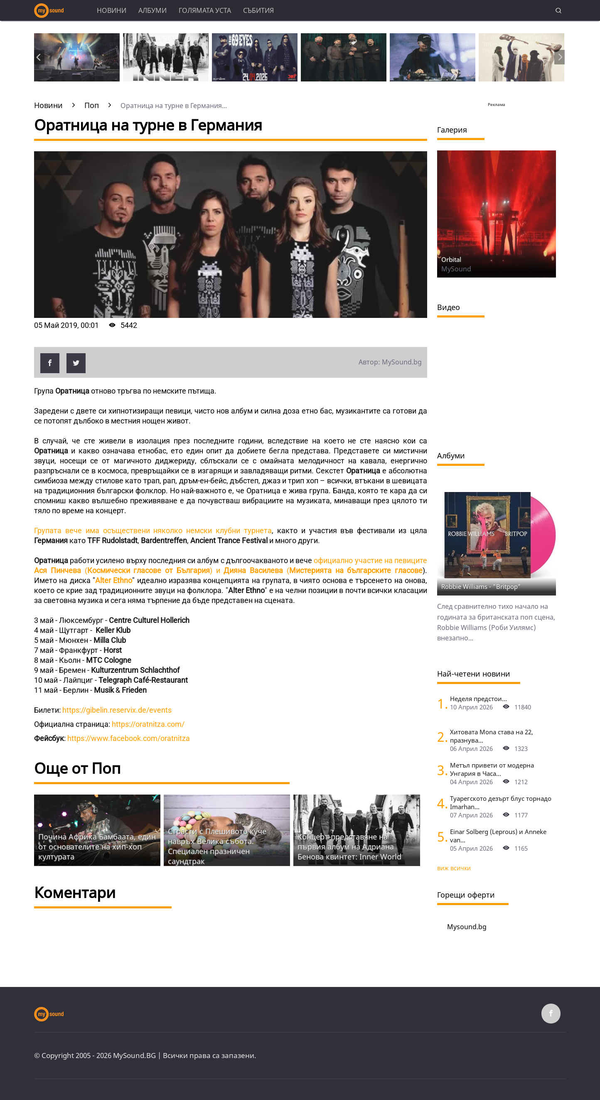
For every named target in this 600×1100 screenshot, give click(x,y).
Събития (258, 10)
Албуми (152, 10)
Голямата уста (205, 10)
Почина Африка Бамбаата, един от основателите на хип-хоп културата (97, 846)
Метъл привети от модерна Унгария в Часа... (492, 769)
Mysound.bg (467, 926)
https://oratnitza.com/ (147, 724)
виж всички (454, 868)
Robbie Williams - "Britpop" (481, 586)
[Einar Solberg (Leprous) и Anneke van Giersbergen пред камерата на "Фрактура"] (440, 836)
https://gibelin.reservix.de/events (118, 710)
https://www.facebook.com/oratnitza (128, 738)
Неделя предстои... (478, 698)
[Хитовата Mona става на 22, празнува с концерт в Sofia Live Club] (440, 737)
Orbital (451, 259)
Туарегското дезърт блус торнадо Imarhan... (500, 802)
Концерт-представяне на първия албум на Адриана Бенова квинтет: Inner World (349, 846)
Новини (111, 10)
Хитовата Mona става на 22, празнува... (491, 736)
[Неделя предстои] (440, 703)
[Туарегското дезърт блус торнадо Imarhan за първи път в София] (440, 803)
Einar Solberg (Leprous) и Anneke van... (498, 835)
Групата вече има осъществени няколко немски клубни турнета (153, 530)
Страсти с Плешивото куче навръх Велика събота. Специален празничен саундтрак (217, 846)
